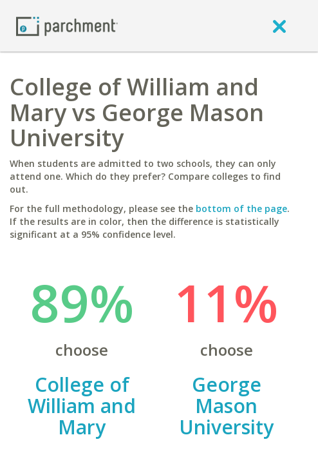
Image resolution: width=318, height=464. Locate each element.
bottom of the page (241, 208)
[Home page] (67, 25)
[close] (279, 26)
